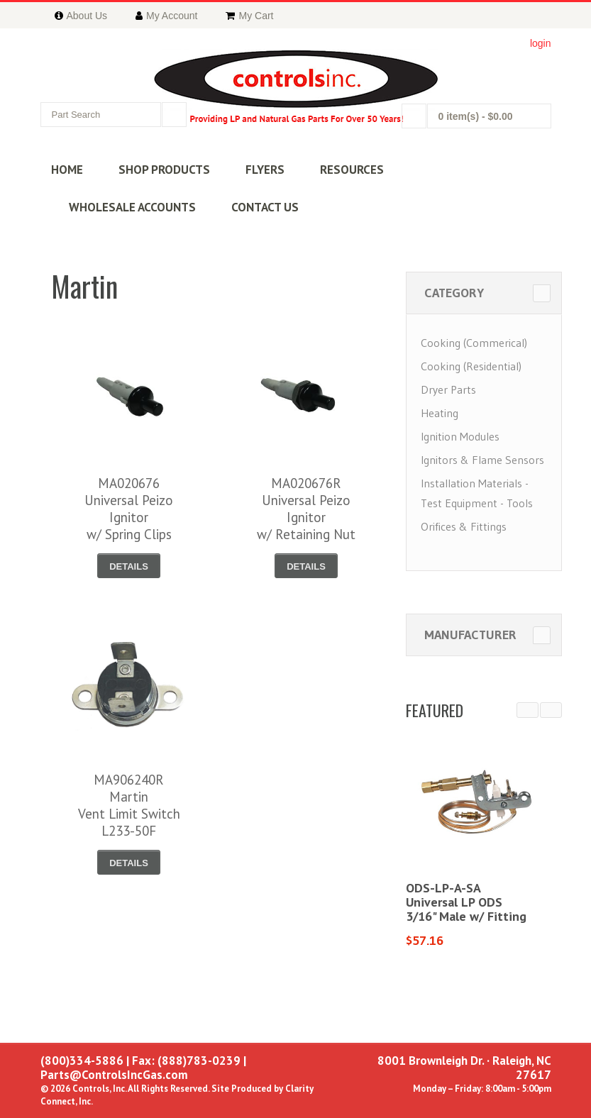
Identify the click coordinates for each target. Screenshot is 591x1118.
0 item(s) (475, 116)
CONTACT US (265, 207)
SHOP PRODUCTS (164, 169)
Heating (439, 413)
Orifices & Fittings (464, 526)
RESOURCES (352, 169)
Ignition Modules (460, 436)
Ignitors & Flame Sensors (482, 460)
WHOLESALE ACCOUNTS (132, 207)
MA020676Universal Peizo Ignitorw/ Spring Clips (128, 509)
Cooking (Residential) (471, 366)
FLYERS (265, 169)
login (540, 43)
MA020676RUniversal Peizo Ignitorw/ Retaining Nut (306, 509)
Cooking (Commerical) (474, 343)
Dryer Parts (448, 389)
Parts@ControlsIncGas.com (114, 1075)
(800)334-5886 (81, 1060)
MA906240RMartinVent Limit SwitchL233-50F (129, 805)
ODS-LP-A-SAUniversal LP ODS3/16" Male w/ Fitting (466, 902)
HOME (67, 169)
